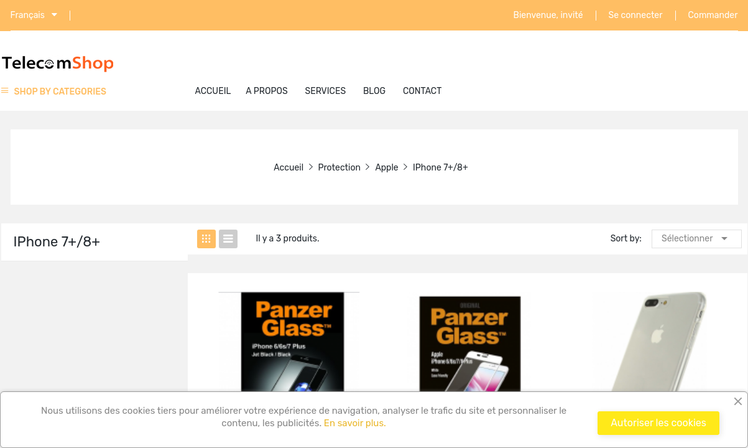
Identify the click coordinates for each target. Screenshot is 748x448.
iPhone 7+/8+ (57, 241)
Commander (713, 16)
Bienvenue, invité (548, 16)
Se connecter (636, 16)
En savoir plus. (353, 423)
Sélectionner (697, 238)
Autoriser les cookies (658, 423)
